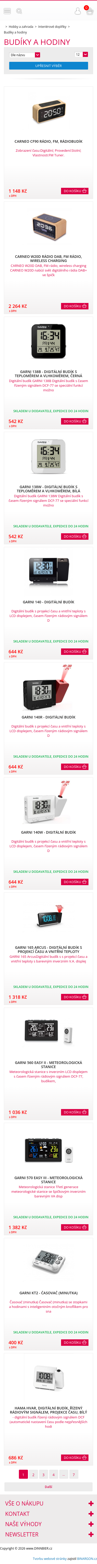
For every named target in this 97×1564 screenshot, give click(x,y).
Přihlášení (78, 11)
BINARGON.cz (87, 1559)
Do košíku (72, 191)
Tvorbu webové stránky (49, 1559)
